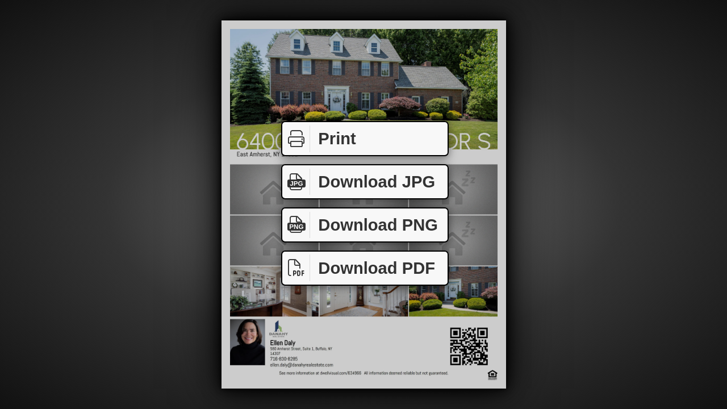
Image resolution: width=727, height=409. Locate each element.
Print (319, 139)
